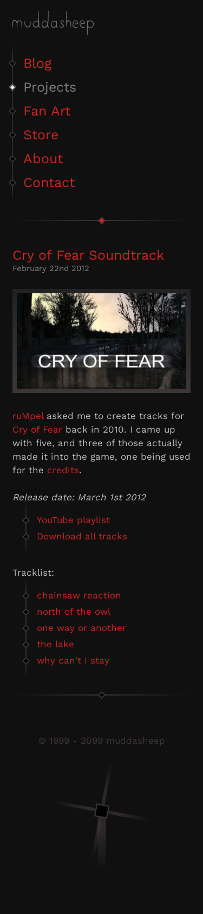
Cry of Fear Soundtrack (88, 255)
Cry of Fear (37, 429)
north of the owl (73, 611)
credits (63, 470)
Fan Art (46, 111)
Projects (49, 87)
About (43, 158)
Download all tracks (82, 536)
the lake (55, 644)
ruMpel (27, 415)
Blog (37, 63)
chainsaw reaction (79, 595)
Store (40, 135)
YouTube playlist (73, 519)
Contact (49, 182)
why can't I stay (73, 660)
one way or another (81, 627)
